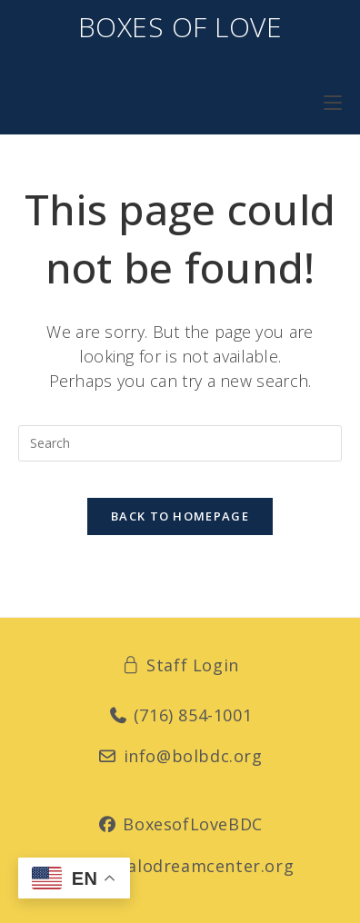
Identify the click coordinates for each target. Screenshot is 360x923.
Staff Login (180, 665)
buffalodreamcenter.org (180, 866)
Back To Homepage (180, 516)
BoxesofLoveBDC (180, 824)
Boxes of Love (180, 26)
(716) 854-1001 (180, 715)
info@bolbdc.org (179, 756)
